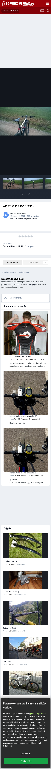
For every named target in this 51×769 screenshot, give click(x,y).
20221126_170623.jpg (12, 585)
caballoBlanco (19, 352)
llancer (24, 206)
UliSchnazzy (12, 694)
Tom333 (17, 412)
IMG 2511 (7, 655)
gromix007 (11, 658)
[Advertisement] (25, 40)
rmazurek (11, 557)
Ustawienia (26, 753)
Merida (6, 691)
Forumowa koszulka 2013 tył (21, 349)
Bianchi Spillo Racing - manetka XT (23, 409)
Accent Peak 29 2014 (14, 239)
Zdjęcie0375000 (9, 621)
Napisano (35, 352)
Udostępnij (12, 255)
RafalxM (17, 469)
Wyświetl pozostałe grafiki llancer (23, 212)
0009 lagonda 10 (10, 554)
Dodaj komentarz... (13, 291)
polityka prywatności (38, 713)
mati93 (10, 624)
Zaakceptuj (26, 761)
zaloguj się (33, 278)
